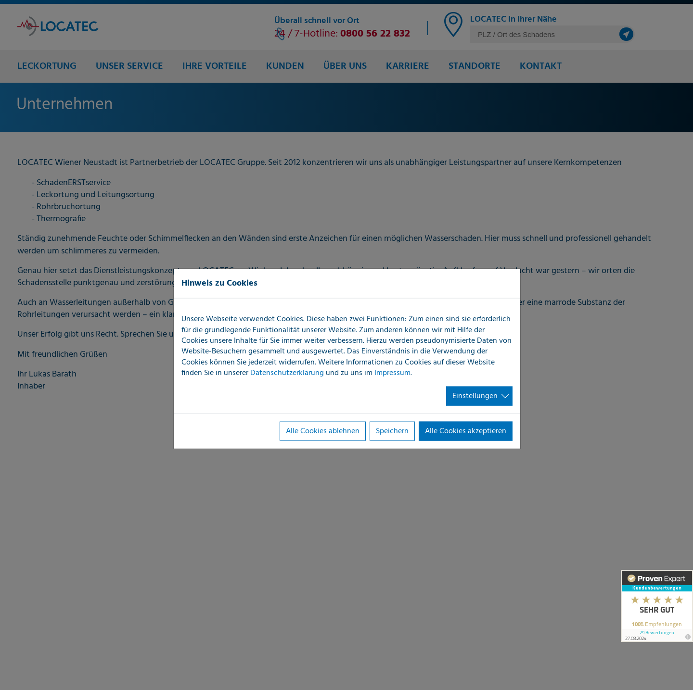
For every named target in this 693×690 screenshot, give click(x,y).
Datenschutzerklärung (287, 373)
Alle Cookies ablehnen (322, 431)
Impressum (392, 373)
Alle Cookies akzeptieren (465, 431)
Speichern (392, 431)
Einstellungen (475, 395)
